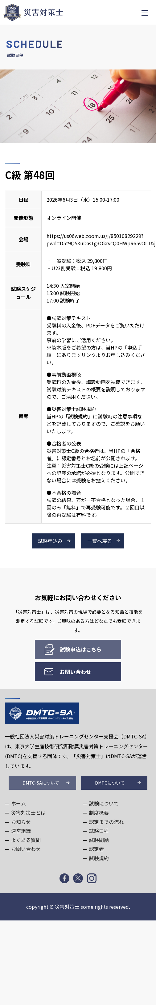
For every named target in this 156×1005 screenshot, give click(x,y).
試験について (104, 803)
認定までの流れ (106, 821)
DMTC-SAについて (41, 783)
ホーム (18, 803)
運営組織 (21, 830)
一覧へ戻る (99, 540)
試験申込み (50, 540)
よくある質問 (26, 840)
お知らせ (21, 821)
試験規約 (99, 858)
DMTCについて (110, 783)
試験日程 (99, 830)
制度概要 (99, 812)
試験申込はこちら (81, 649)
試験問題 (99, 840)
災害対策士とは (28, 812)
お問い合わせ (75, 671)
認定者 (96, 849)
